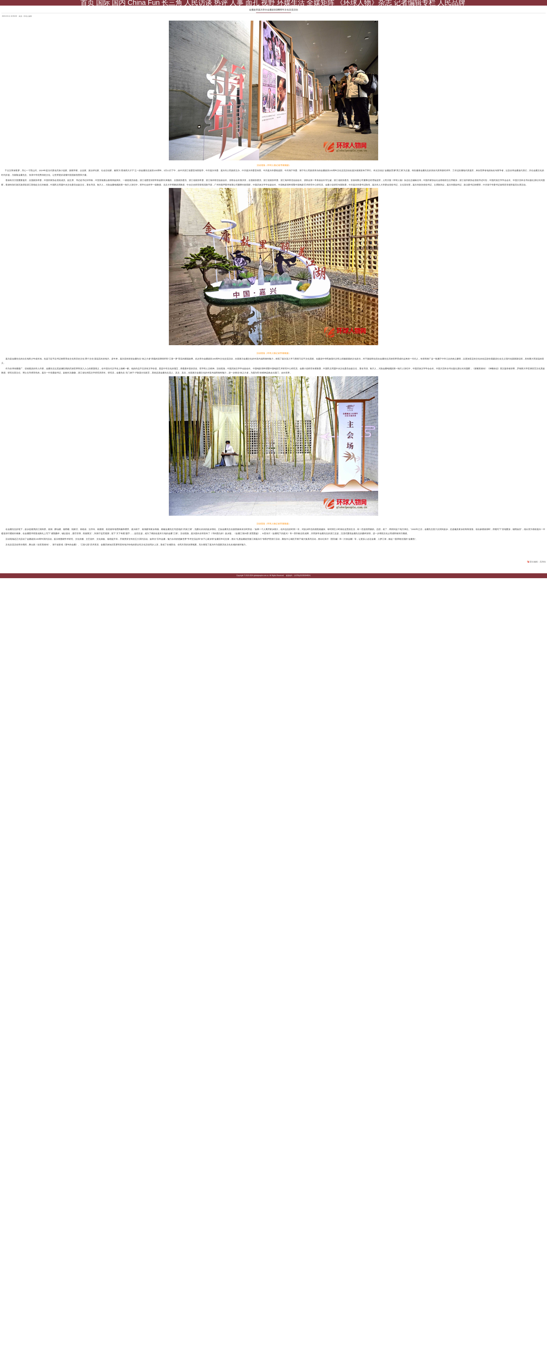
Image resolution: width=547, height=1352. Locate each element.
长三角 (172, 2)
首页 (87, 2)
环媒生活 (291, 2)
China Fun (144, 2)
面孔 (252, 2)
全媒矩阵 (321, 2)
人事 (236, 2)
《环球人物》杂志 (364, 2)
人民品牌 (451, 2)
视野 (268, 2)
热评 (221, 2)
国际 (103, 2)
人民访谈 (198, 2)
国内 (119, 2)
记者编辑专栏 (415, 2)
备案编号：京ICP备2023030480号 (298, 575)
